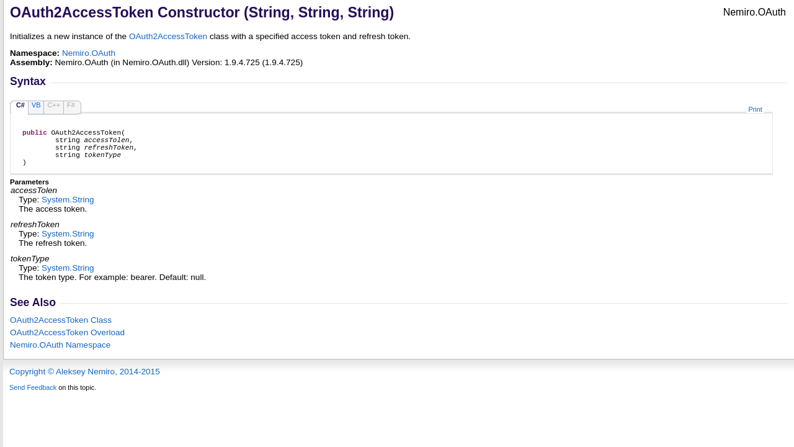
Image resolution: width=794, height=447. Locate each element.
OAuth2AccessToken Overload (67, 341)
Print (755, 109)
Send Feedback (32, 396)
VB (36, 105)
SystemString (68, 209)
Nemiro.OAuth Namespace (60, 354)
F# (71, 105)
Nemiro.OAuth (88, 53)
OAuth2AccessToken (168, 36)
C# (20, 105)
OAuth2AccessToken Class (61, 329)
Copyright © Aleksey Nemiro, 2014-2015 (84, 381)
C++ (53, 105)
